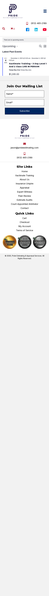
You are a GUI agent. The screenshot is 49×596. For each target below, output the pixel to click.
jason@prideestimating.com (25, 147)
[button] (27, 29)
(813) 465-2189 (39, 23)
